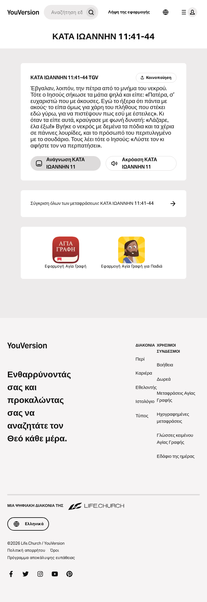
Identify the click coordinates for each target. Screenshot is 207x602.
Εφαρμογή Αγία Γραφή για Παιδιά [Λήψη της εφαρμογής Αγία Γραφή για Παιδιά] (131, 253)
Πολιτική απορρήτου (26, 550)
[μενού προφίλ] (188, 12)
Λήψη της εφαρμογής (129, 11)
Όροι (54, 550)
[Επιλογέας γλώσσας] (166, 12)
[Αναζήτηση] (64, 12)
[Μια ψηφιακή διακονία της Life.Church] (103, 502)
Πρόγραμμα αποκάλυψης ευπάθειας (41, 557)
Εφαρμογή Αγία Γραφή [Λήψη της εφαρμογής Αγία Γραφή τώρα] (65, 253)
